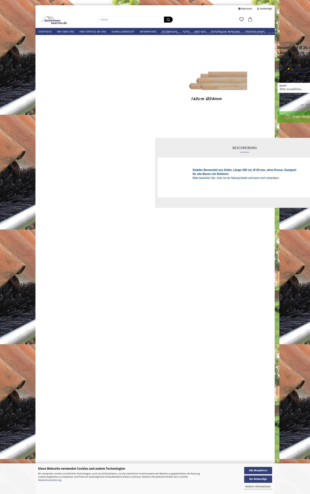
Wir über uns (65, 31)
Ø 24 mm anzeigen (59, 110)
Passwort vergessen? (49, 420)
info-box (200, 31)
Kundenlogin (264, 9)
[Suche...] (168, 20)
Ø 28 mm (55, 130)
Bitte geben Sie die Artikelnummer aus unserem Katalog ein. (59, 346)
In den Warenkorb (241, 123)
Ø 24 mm (55, 104)
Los (86, 362)
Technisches (169, 31)
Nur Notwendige (258, 479)
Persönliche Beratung (225, 31)
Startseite (45, 31)
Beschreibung (185, 154)
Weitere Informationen (258, 486)
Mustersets (44, 41)
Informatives (148, 31)
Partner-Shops (255, 31)
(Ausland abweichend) (237, 78)
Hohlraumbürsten (48, 69)
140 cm (56, 116)
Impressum (245, 9)
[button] (250, 19)
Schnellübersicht (122, 31)
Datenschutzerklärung (49, 480)
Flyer (186, 31)
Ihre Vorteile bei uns (92, 31)
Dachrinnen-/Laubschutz (53, 47)
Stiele (41, 80)
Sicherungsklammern (50, 52)
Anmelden (64, 408)
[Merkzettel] (241, 19)
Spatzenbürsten (47, 63)
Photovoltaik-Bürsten (50, 58)
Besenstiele (54, 91)
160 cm (56, 123)
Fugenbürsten (46, 74)
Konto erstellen (46, 415)
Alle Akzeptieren (258, 470)
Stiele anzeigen (51, 85)
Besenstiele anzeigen (58, 97)
